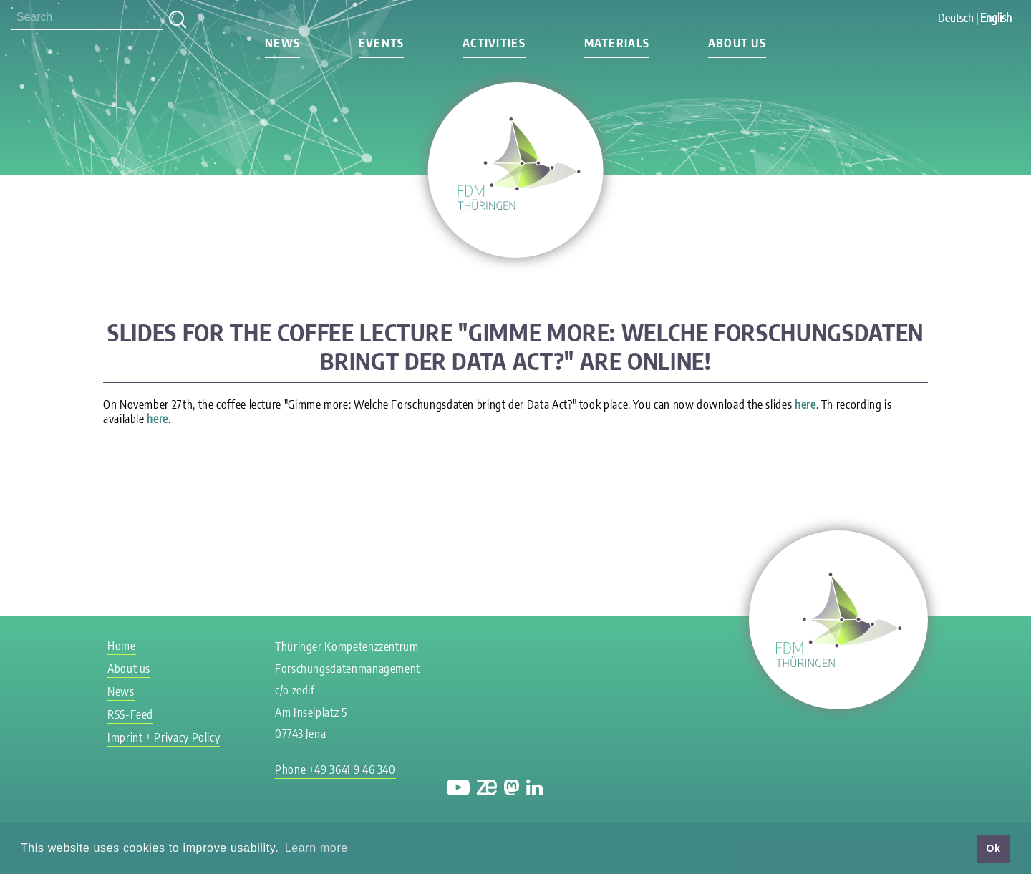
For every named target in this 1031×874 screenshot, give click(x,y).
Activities (494, 43)
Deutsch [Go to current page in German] (956, 18)
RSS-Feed (130, 714)
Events (382, 43)
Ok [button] (993, 848)
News (282, 43)
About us (737, 43)
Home (121, 645)
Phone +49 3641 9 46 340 (335, 769)
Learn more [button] (316, 848)
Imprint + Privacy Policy (163, 737)
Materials (617, 43)
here (805, 404)
